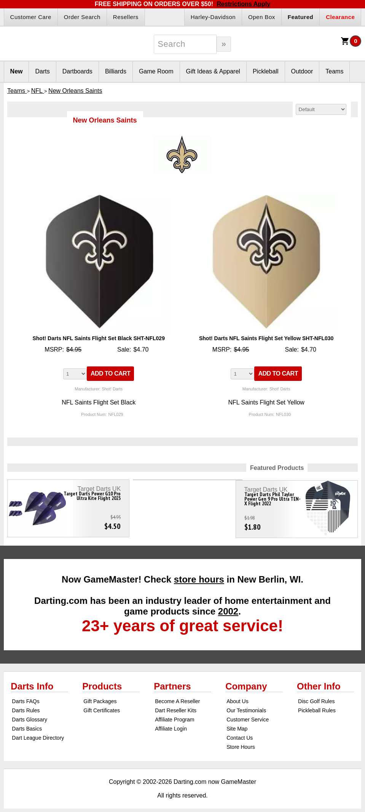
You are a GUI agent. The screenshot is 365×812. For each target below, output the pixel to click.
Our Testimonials (246, 707)
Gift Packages (99, 698)
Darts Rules (26, 707)
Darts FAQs (25, 698)
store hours (199, 576)
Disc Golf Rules (316, 698)
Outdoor (302, 71)
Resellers (126, 17)
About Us (237, 698)
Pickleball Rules (317, 707)
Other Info (319, 683)
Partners (172, 683)
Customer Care (30, 17)
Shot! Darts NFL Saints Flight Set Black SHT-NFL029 (98, 338)
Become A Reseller (177, 698)
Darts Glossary (29, 716)
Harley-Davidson (213, 17)
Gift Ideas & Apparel (213, 71)
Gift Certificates (101, 707)
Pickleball (266, 71)
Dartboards (77, 71)
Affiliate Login (171, 725)
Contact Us (239, 734)
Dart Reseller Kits (175, 707)
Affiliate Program (174, 716)
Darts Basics (27, 725)
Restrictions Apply (243, 4)
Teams (334, 71)
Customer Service (247, 716)
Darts (42, 71)
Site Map (236, 725)
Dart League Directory (38, 734)
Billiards (115, 71)
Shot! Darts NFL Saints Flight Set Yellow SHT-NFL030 (266, 338)
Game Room (156, 71)
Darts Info (32, 683)
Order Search (82, 17)
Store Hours (240, 743)
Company (246, 683)
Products (102, 683)
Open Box (261, 17)
